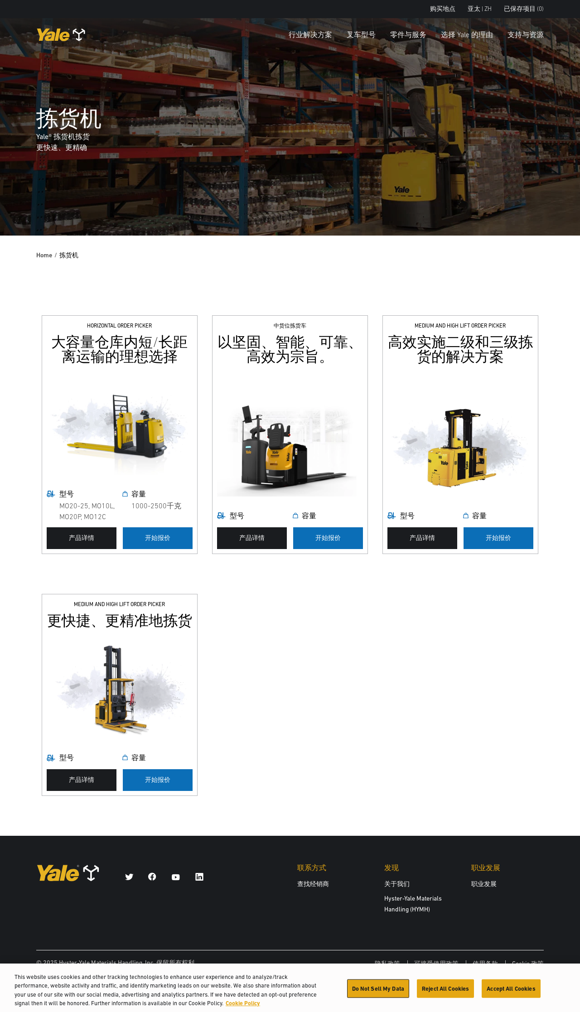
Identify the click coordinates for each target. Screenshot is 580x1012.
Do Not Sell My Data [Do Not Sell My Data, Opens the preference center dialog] (378, 992)
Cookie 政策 (528, 963)
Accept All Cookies (511, 992)
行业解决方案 (310, 34)
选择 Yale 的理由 (467, 34)
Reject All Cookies (445, 992)
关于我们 (397, 883)
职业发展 (484, 883)
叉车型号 (361, 34)
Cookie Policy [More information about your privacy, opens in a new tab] (243, 1007)
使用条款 (485, 963)
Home (44, 255)
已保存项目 (524, 8)
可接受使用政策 (436, 963)
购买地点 (442, 8)
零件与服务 (408, 34)
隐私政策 (387, 963)
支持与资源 (526, 34)
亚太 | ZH (480, 8)
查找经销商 (313, 883)
